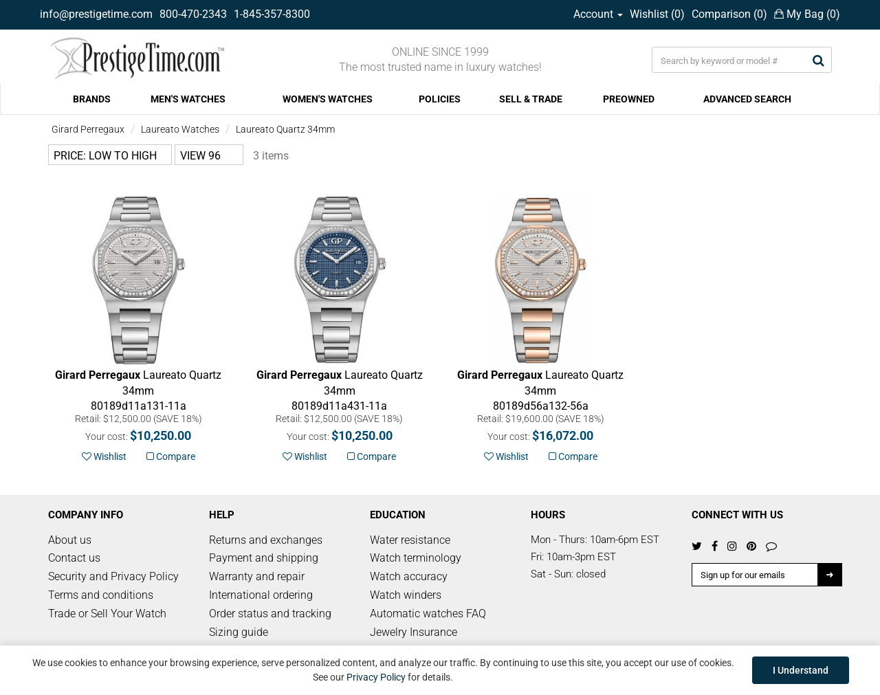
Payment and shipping (263, 557)
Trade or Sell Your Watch (107, 613)
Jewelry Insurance (413, 632)
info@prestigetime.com (96, 14)
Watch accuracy (409, 576)
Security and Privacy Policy (113, 576)
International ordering (261, 595)
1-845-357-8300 (272, 14)
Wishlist (104, 456)
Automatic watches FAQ (428, 613)
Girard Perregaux (88, 129)
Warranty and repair (257, 576)
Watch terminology (415, 557)
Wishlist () (657, 14)
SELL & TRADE (530, 98)
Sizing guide (238, 632)
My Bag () (807, 14)
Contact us (74, 557)
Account (598, 14)
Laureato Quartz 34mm (285, 129)
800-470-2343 (193, 14)
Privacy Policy (376, 677)
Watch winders (405, 595)
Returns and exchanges (265, 540)
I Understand (800, 670)
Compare (170, 456)
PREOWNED (628, 98)
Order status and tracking (270, 613)
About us (69, 540)
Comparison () (729, 14)
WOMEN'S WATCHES (328, 98)
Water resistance (410, 540)
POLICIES (440, 98)
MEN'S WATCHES (188, 98)
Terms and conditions (100, 595)
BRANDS (92, 98)
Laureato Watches (180, 129)
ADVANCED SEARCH (747, 98)
